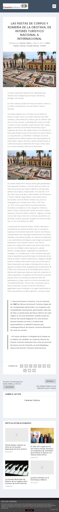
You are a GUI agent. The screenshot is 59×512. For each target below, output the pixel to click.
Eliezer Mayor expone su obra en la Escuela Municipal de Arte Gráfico (16, 447)
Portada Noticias (33, 46)
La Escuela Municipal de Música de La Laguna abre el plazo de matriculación (16, 481)
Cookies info (54, 509)
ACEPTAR (29, 510)
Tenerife (43, 46)
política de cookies (27, 507)
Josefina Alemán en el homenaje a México (40, 479)
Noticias (23, 46)
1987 (15, 304)
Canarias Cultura (25, 43)
